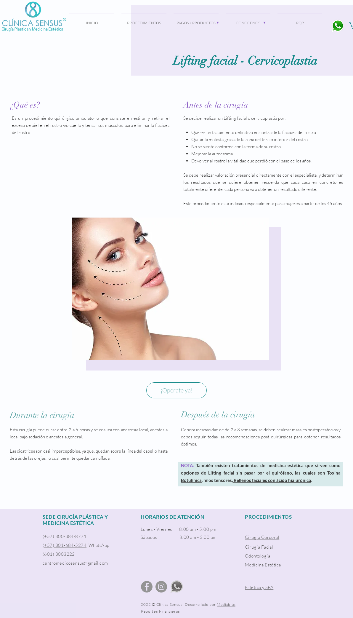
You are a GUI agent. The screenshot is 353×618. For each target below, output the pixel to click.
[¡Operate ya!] (176, 390)
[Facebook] (147, 587)
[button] (196, 20)
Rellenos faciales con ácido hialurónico (272, 480)
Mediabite (226, 604)
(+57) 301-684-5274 (64, 545)
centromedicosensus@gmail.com (75, 563)
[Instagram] (161, 587)
